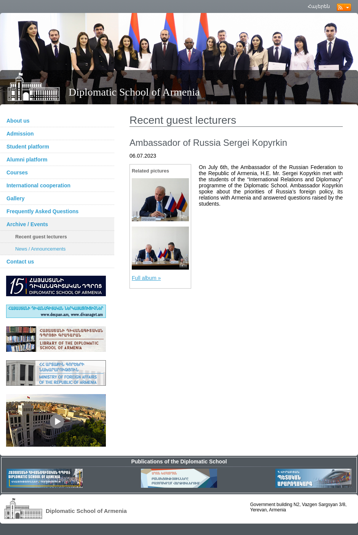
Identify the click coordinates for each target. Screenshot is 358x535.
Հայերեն (319, 6)
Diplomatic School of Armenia (134, 92)
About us (18, 121)
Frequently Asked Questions (42, 211)
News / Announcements (40, 249)
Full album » (146, 278)
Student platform (27, 147)
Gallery (15, 198)
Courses (17, 172)
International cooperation (38, 185)
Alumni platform (26, 160)
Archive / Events (27, 224)
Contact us (20, 262)
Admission (20, 134)
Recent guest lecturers (41, 237)
